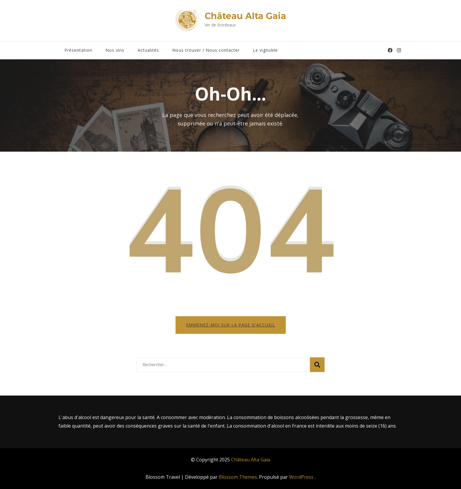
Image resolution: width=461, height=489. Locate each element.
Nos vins (115, 50)
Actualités (148, 50)
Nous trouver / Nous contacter (206, 50)
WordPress (301, 477)
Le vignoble (265, 50)
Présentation (78, 50)
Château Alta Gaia (245, 16)
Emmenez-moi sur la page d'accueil (230, 325)
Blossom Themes (238, 477)
